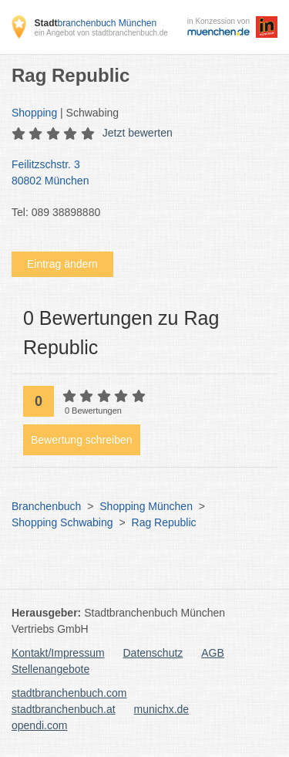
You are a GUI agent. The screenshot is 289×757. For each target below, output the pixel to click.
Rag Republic (164, 522)
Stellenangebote (50, 669)
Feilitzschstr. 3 (137, 173)
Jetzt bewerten (137, 133)
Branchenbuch (46, 506)
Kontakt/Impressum (58, 653)
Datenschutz (153, 653)
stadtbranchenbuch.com (69, 693)
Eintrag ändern (62, 264)
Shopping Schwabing (62, 522)
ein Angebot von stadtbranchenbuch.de (100, 33)
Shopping (34, 112)
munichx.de (162, 709)
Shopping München (146, 506)
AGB (212, 653)
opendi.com (39, 725)
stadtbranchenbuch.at (64, 709)
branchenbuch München (95, 23)
